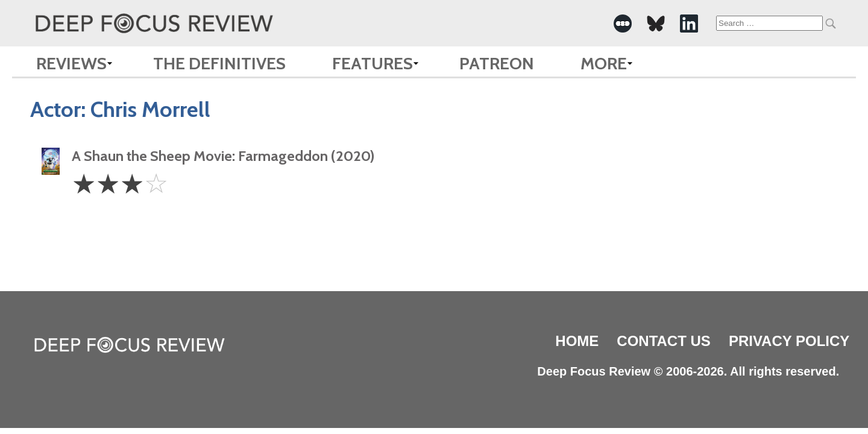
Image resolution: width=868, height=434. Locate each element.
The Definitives (219, 63)
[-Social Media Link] (623, 23)
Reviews (71, 63)
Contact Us (664, 341)
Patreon (496, 63)
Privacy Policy (789, 341)
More (603, 63)
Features (372, 63)
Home (577, 341)
